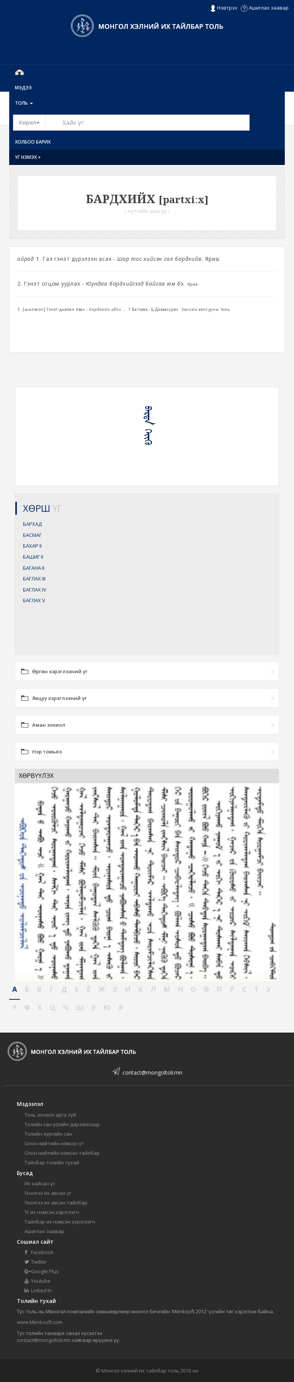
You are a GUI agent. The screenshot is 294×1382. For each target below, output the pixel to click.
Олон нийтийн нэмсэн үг (53, 1143)
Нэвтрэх (223, 8)
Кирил (32, 122)
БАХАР (32, 545)
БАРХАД (32, 523)
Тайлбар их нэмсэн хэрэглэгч (59, 1221)
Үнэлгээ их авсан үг (47, 1193)
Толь (24, 103)
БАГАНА (33, 567)
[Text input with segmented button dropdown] (147, 123)
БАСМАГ (32, 535)
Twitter (35, 1261)
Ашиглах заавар (265, 7)
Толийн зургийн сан (48, 1133)
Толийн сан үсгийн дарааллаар (62, 1124)
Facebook (39, 1252)
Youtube (37, 1280)
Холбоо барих (33, 142)
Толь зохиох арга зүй (50, 1114)
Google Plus (41, 1271)
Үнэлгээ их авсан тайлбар (55, 1202)
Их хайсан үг (39, 1183)
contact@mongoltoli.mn (152, 1072)
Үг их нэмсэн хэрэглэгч (51, 1212)
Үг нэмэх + (28, 157)
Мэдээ (23, 87)
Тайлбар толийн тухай (51, 1162)
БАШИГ (33, 556)
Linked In (38, 1290)
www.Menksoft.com (39, 1322)
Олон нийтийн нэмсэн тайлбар (62, 1152)
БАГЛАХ (34, 578)
